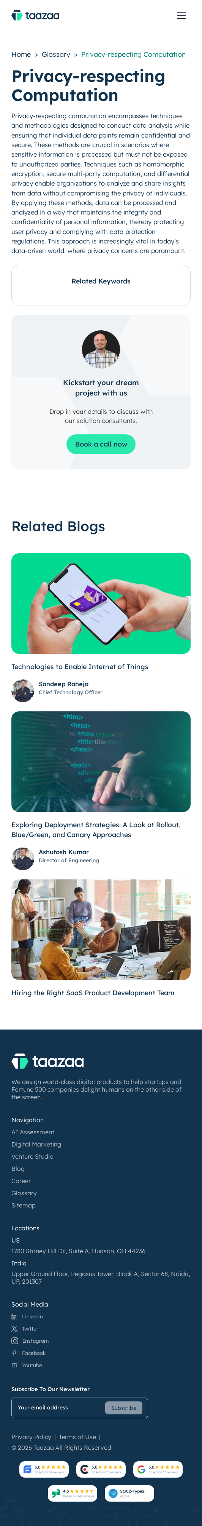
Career (21, 1181)
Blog (18, 1168)
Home (21, 54)
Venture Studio (32, 1156)
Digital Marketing (36, 1144)
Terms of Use (77, 1437)
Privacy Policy (31, 1437)
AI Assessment (32, 1132)
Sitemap (23, 1205)
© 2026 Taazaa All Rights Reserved (61, 1447)
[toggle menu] (181, 15)
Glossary (56, 54)
